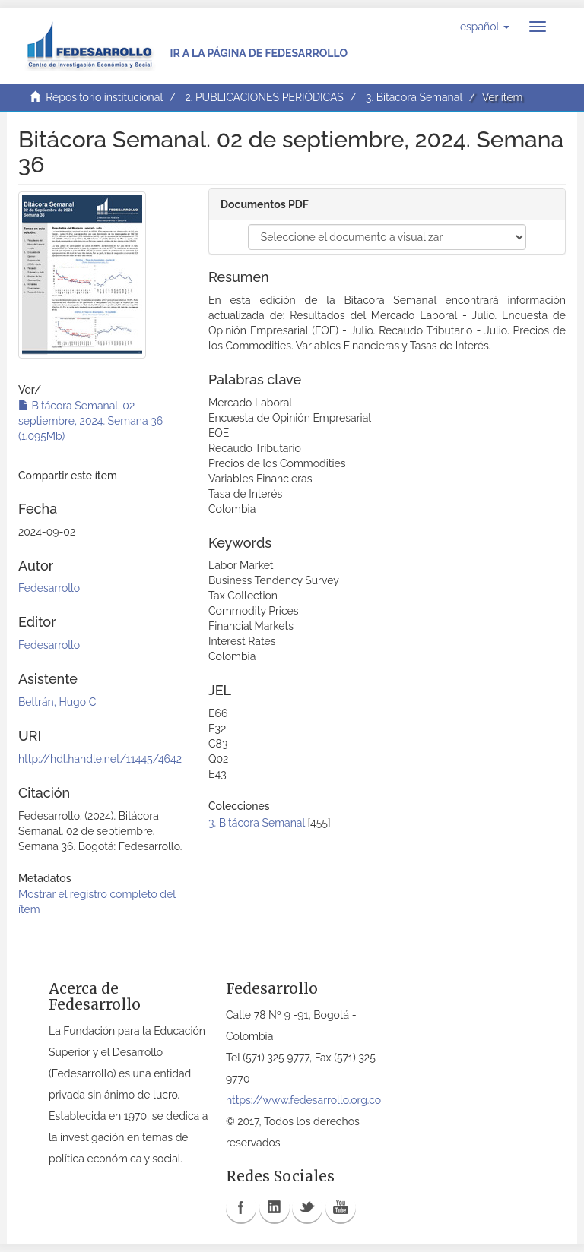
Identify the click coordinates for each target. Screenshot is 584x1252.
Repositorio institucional (104, 97)
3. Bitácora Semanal (414, 97)
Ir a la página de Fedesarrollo (259, 53)
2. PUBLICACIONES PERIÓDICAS (264, 97)
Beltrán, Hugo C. (58, 702)
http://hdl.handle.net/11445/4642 (100, 759)
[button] (485, 27)
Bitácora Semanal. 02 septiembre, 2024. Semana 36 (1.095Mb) (90, 421)
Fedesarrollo (49, 588)
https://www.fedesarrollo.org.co (303, 1100)
